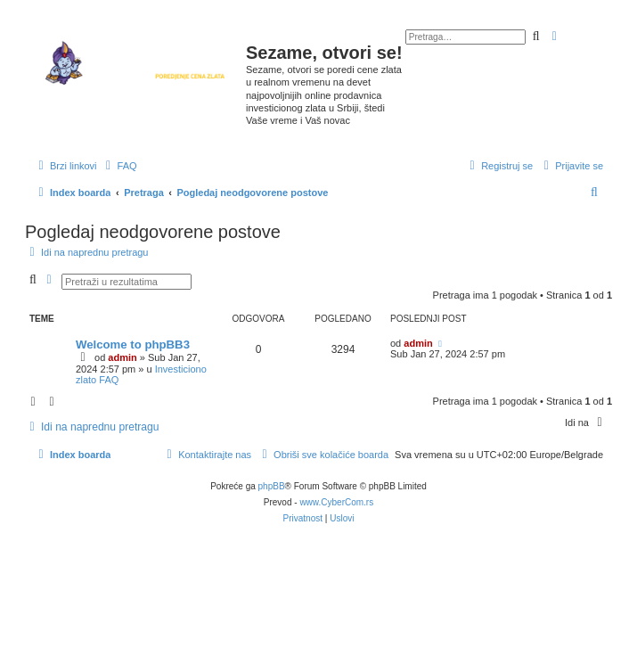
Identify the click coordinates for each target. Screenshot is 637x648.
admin (122, 357)
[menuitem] (119, 165)
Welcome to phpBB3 (133, 344)
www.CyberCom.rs (336, 502)
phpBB (271, 486)
